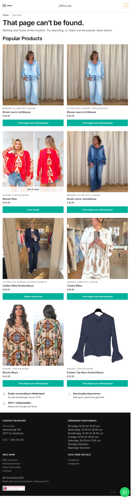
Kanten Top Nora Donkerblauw (85, 372)
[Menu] (7, 5)
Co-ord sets (19, 108)
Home (6, 15)
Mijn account (10, 460)
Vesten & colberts (37, 282)
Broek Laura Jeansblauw (82, 198)
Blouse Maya (10, 372)
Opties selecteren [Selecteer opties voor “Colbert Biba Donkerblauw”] (33, 296)
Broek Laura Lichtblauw (17, 112)
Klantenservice (11, 463)
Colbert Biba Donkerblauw (18, 285)
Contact (7, 470)
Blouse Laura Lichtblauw (81, 112)
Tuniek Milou (74, 285)
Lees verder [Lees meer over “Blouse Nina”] (33, 209)
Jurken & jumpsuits (77, 282)
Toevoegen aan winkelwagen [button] (33, 123)
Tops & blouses (99, 108)
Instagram (73, 463)
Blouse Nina (10, 198)
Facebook (73, 460)
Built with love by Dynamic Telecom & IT (26, 481)
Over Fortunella (12, 467)
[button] (125, 5)
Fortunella (8, 426)
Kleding (31, 108)
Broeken (7, 108)
